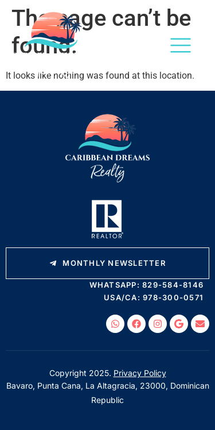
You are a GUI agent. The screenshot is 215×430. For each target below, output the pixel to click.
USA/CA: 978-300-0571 (154, 297)
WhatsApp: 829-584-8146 (146, 284)
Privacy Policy (140, 373)
